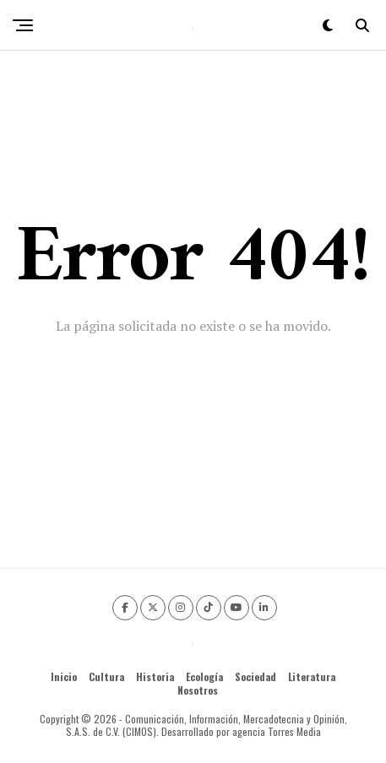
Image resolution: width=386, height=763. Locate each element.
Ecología (204, 676)
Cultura (106, 676)
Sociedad (255, 676)
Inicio (64, 676)
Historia (155, 676)
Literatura (311, 676)
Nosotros (197, 690)
